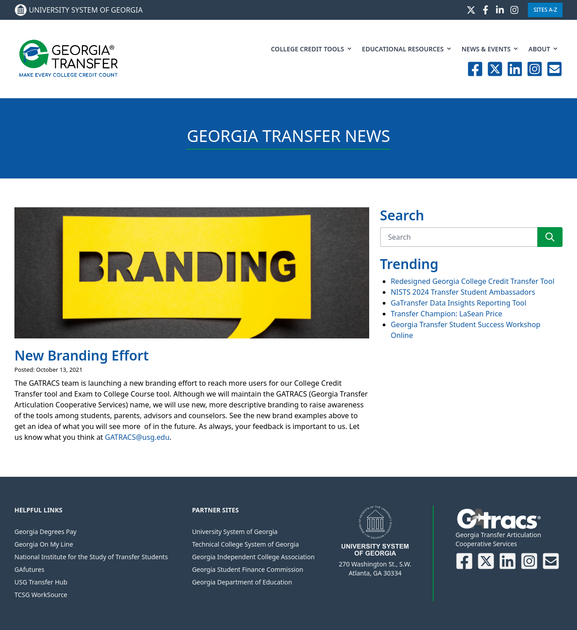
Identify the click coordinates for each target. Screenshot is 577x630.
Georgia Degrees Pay (45, 531)
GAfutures (29, 569)
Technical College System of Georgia (245, 544)
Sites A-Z (545, 10)
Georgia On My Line (43, 544)
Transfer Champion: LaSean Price (446, 314)
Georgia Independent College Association (253, 556)
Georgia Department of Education (242, 582)
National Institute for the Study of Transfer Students (91, 556)
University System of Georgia (235, 531)
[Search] (458, 237)
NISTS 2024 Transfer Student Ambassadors (463, 292)
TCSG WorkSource (40, 594)
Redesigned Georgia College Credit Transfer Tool (472, 281)
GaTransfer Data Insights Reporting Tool (459, 303)
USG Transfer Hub (40, 582)
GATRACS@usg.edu (137, 437)
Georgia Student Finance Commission (247, 569)
